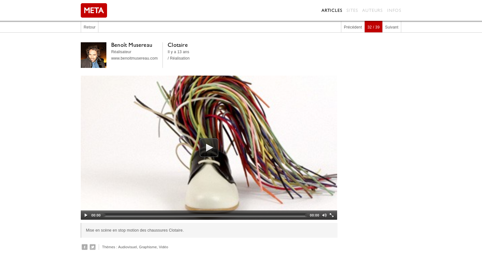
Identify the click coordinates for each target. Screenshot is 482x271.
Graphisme (148, 247)
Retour (90, 27)
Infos (394, 10)
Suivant (391, 27)
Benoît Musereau (131, 44)
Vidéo (163, 247)
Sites (352, 10)
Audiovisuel (127, 247)
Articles (331, 10)
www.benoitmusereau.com (134, 58)
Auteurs (372, 10)
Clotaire (178, 44)
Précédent (353, 27)
